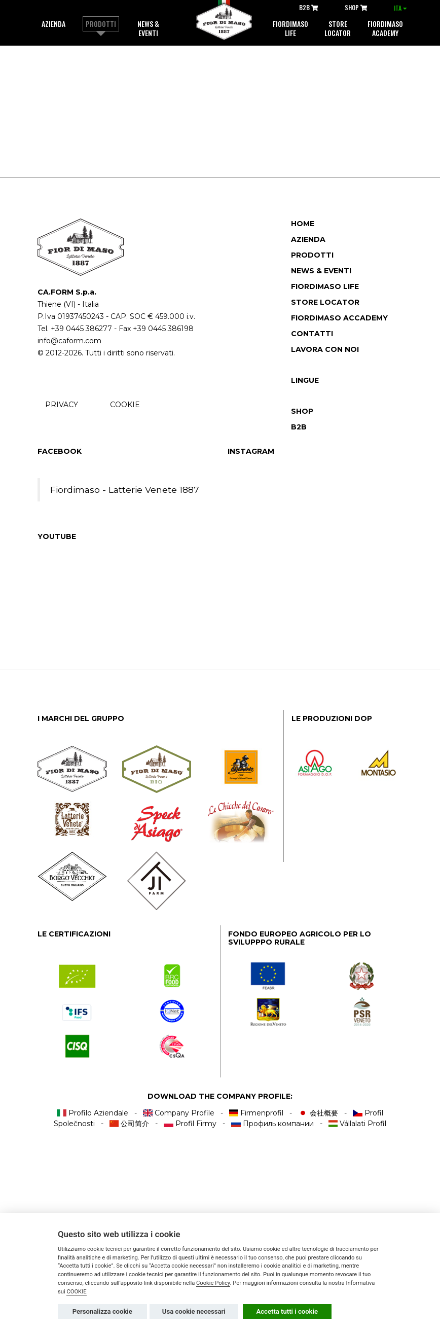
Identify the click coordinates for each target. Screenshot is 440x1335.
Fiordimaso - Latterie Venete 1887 (124, 489)
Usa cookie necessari (194, 1311)
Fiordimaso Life (325, 286)
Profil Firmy (190, 1123)
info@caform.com (69, 340)
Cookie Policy (213, 1283)
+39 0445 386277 (81, 328)
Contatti (312, 333)
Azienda (53, 23)
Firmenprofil (256, 1112)
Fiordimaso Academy (385, 28)
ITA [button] (400, 8)
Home (302, 223)
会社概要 (318, 1112)
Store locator (337, 28)
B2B (308, 7)
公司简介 (129, 1123)
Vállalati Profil (357, 1123)
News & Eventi (148, 28)
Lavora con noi (325, 349)
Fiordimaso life (290, 28)
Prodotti (101, 23)
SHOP (356, 7)
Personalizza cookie (102, 1311)
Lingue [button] (305, 380)
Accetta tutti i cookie (287, 1311)
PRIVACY (61, 404)
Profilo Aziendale (92, 1112)
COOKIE (125, 404)
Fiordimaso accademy (339, 317)
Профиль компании (272, 1123)
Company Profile (178, 1112)
